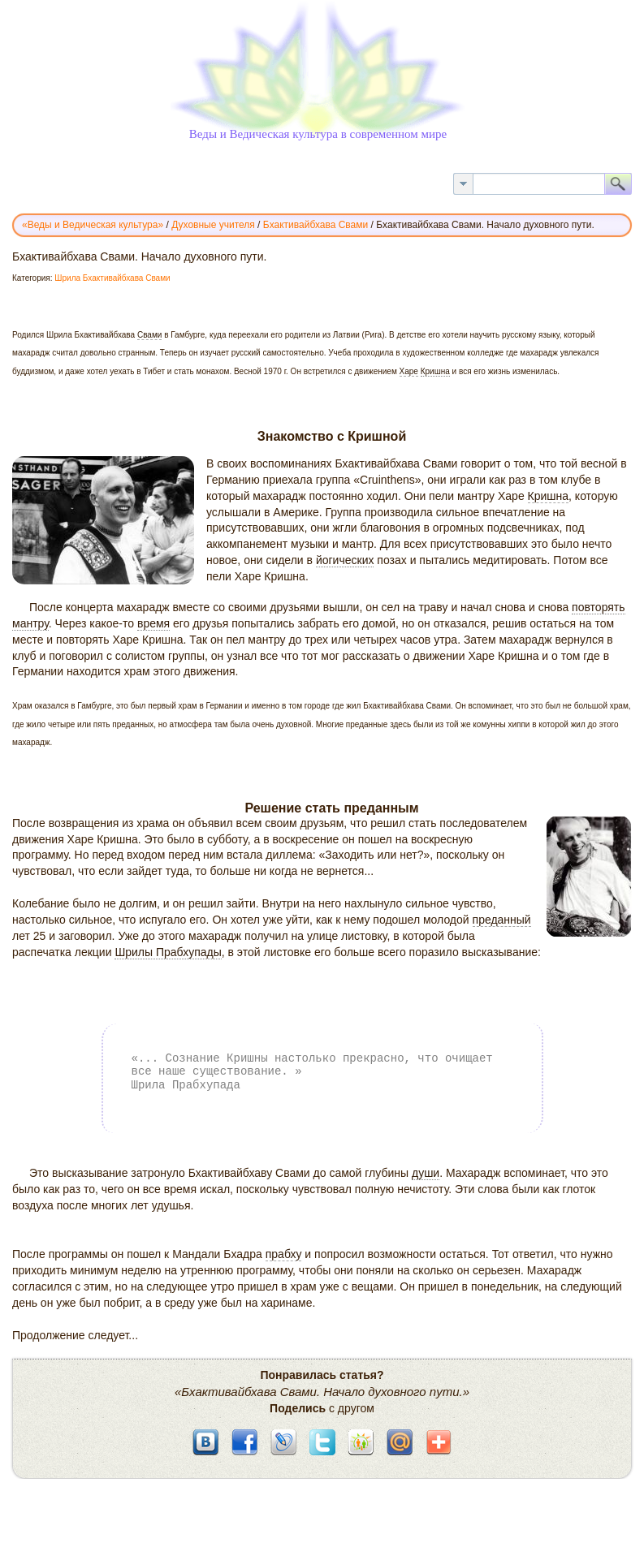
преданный (502, 919)
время (153, 623)
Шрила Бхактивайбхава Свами (112, 278)
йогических (345, 560)
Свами (149, 334)
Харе (409, 371)
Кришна (435, 371)
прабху (284, 1254)
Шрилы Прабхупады (168, 952)
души (425, 1172)
